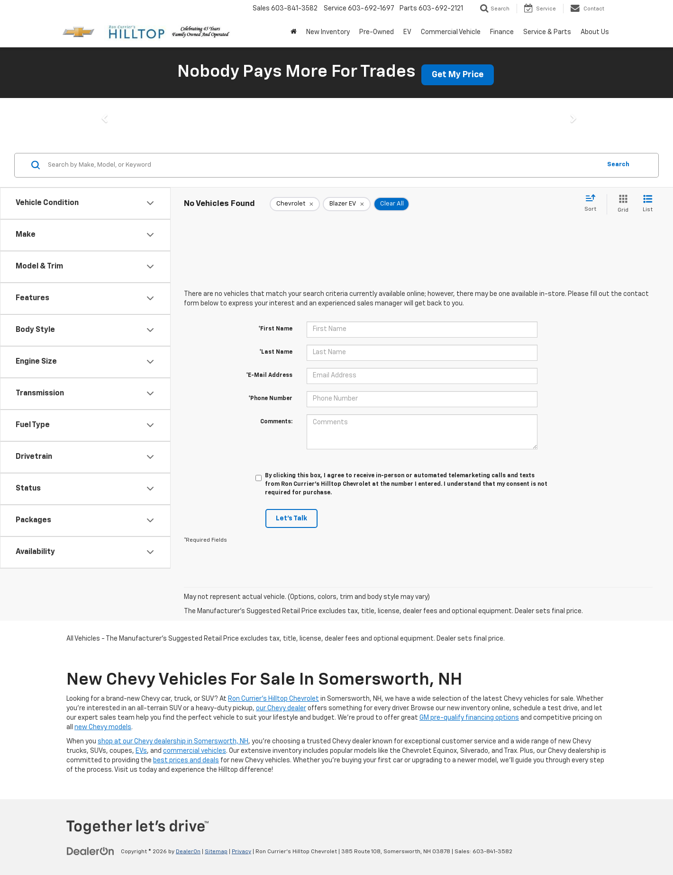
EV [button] (407, 32)
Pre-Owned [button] (376, 32)
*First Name (275, 329)
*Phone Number (270, 399)
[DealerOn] (90, 851)
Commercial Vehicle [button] (451, 32)
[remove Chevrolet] (295, 204)
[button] (101, 120)
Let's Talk (291, 518)
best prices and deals (186, 760)
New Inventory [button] (328, 32)
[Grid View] (621, 204)
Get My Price (457, 75)
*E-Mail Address (269, 375)
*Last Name (275, 352)
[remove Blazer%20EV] (347, 204)
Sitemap (216, 852)
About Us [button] (595, 32)
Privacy (241, 852)
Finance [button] (502, 32)
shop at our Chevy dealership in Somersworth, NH (173, 741)
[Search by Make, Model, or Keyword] (323, 165)
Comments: (276, 422)
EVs (141, 751)
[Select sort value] (593, 203)
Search (618, 164)
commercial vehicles (194, 751)
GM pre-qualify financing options (469, 717)
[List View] (648, 204)
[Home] (293, 32)
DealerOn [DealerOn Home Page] (188, 852)
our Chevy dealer (281, 708)
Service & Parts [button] (547, 32)
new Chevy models (102, 727)
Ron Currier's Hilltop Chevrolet (273, 699)
